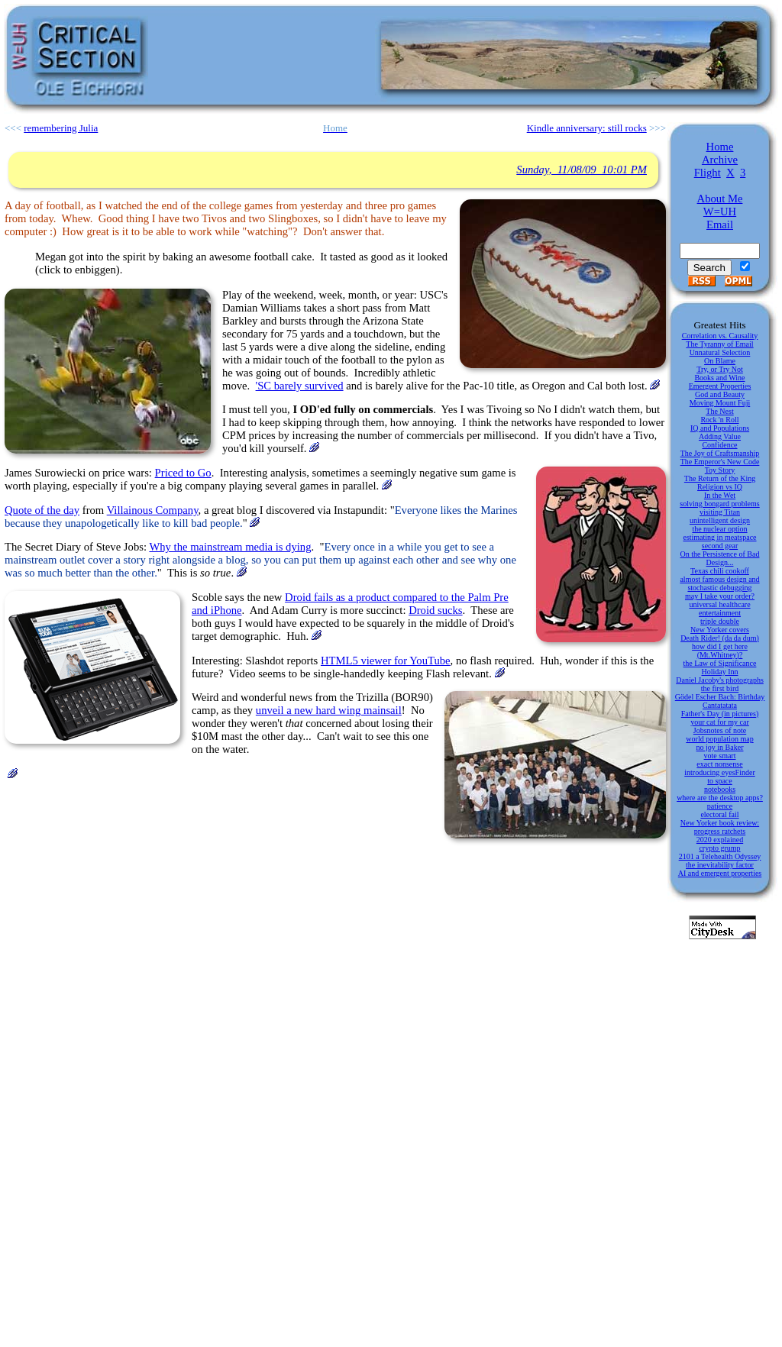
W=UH (719, 211)
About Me (720, 198)
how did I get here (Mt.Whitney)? (720, 650)
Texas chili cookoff (719, 571)
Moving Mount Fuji (720, 403)
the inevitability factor (720, 865)
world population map (719, 739)
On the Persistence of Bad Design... (720, 558)
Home (720, 147)
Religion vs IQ (719, 487)
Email (719, 224)
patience (719, 806)
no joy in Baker (720, 747)
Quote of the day (42, 510)
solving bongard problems (719, 503)
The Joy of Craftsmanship (720, 453)
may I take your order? (720, 596)
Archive (720, 159)
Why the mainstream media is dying (230, 547)
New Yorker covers (719, 629)
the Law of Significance (720, 663)
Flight (707, 172)
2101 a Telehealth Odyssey (720, 856)
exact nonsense (719, 764)
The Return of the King (719, 478)
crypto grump (719, 848)
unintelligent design (720, 520)
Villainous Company (153, 510)
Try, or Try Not (719, 369)
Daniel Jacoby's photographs (720, 680)
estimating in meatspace (719, 537)
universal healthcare (719, 604)
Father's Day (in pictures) (720, 713)
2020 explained (719, 839)
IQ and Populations (719, 428)
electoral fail (719, 814)
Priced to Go (183, 473)
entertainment (720, 613)
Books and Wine (719, 377)
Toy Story (720, 470)
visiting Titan (720, 512)
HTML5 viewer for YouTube (386, 660)
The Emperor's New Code (720, 461)
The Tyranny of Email (719, 344)
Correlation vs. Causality (720, 335)
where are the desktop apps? (720, 797)
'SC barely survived (300, 386)
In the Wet (719, 495)
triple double (719, 621)
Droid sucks (435, 610)
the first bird (719, 688)
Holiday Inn (719, 671)
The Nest (719, 411)
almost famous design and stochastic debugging (719, 583)
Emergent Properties (720, 386)
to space (719, 781)
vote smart (720, 755)
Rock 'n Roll (719, 419)
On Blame (719, 361)
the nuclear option (719, 529)
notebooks (719, 789)
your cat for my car (719, 722)
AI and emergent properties (720, 873)
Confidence (719, 445)
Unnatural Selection (720, 352)
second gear (720, 545)
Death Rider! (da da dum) (719, 638)
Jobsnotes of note (719, 730)
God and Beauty (720, 394)
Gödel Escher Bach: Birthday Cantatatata (719, 701)
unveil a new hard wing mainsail (329, 710)
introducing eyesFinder (719, 772)
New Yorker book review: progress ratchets (719, 827)
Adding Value (720, 436)
